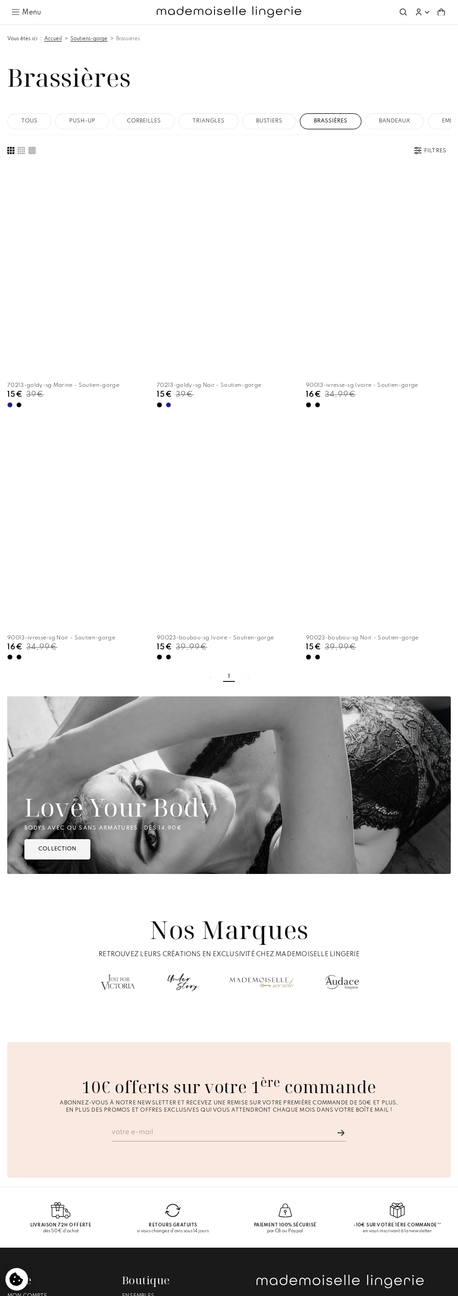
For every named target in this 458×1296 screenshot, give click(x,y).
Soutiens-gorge (88, 39)
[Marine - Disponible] (131, 349)
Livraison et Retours (41, 1200)
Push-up (82, 121)
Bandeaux (394, 121)
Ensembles (138, 1184)
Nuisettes (137, 1200)
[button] (422, 12)
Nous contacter (34, 1216)
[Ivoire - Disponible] (355, 349)
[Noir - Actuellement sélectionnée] (122, 349)
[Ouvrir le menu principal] (26, 12)
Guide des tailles (33, 1208)
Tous (29, 121)
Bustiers (269, 121)
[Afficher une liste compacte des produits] (32, 150)
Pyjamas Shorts (148, 1208)
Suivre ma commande (40, 1192)
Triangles (208, 121)
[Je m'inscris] (341, 1020)
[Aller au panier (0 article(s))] (441, 12)
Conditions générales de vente (225, 1285)
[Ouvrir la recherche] (403, 12)
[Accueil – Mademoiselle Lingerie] (229, 12)
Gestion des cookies (300, 1285)
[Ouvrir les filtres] (430, 150)
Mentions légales (153, 1285)
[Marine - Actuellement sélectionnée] (10, 349)
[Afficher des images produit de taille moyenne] (21, 150)
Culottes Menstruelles (159, 1216)
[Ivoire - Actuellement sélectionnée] (234, 349)
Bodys (131, 1192)
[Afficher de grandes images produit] (10, 150)
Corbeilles (144, 121)
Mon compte (27, 1184)
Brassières (128, 39)
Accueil (53, 39)
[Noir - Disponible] (19, 349)
